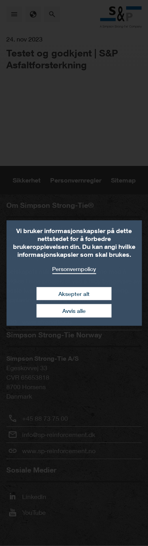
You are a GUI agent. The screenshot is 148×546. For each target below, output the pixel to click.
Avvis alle (74, 310)
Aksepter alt (74, 293)
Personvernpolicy (74, 268)
